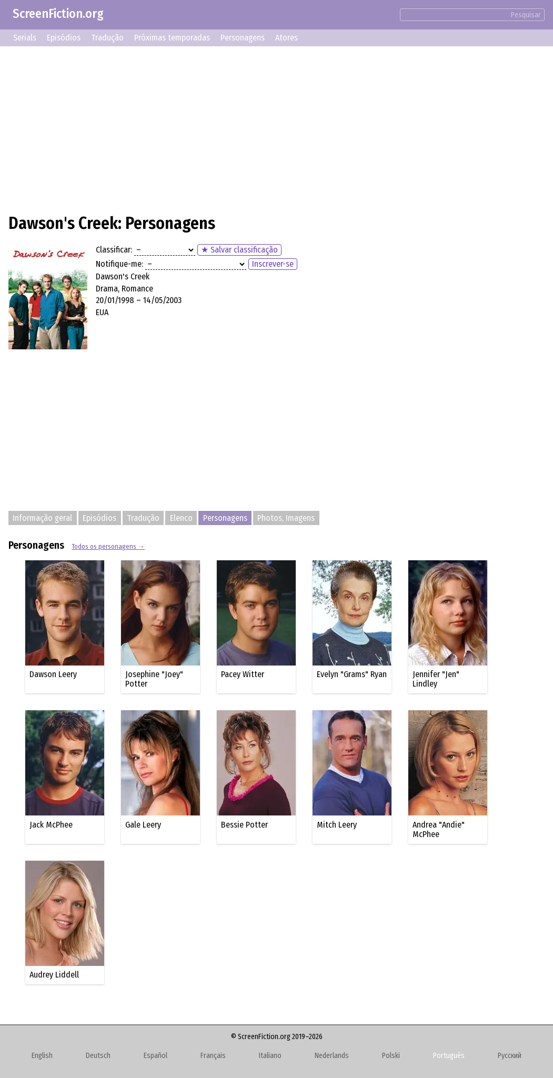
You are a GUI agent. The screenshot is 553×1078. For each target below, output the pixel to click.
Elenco (181, 518)
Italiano (270, 1055)
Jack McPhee (51, 825)
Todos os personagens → (108, 546)
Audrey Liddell (54, 975)
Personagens (242, 38)
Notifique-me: (119, 264)
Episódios (64, 38)
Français (213, 1055)
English (42, 1055)
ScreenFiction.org (58, 13)
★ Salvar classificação (239, 250)
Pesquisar (526, 15)
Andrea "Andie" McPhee (439, 829)
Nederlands (332, 1055)
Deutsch (98, 1055)
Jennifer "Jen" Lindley (436, 679)
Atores (286, 38)
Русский (509, 1055)
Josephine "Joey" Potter (154, 679)
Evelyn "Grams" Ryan (352, 674)
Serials (24, 38)
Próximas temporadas (172, 38)
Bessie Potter (244, 825)
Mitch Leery (337, 825)
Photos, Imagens (286, 518)
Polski (391, 1055)
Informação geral (42, 518)
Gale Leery (143, 825)
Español (155, 1055)
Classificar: (114, 250)
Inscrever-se (273, 264)
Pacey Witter (242, 674)
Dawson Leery (53, 674)
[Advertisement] (276, 128)
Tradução (107, 38)
